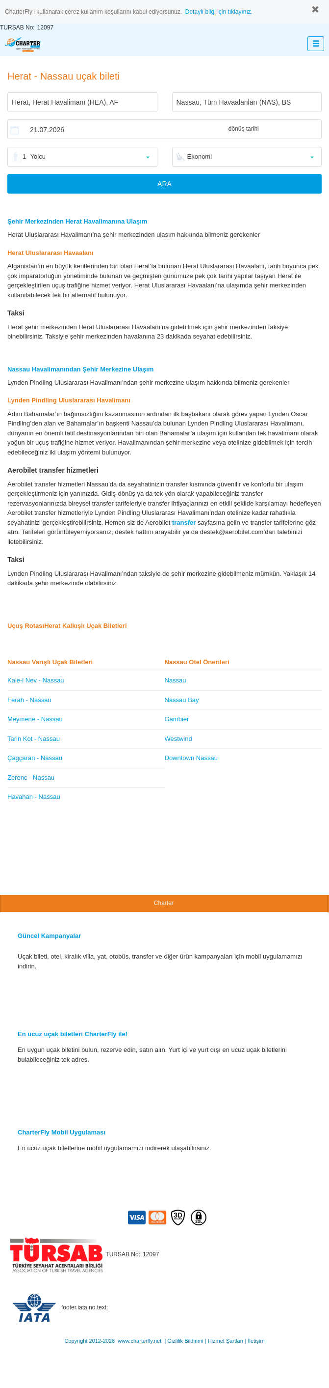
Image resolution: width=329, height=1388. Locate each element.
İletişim (256, 1341)
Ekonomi (199, 156)
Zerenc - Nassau (30, 777)
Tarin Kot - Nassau (33, 738)
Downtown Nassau (191, 758)
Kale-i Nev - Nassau (35, 680)
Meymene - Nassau (35, 719)
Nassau (175, 680)
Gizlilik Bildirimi (185, 1341)
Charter (164, 903)
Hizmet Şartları (226, 1341)
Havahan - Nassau (33, 796)
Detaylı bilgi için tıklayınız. (219, 11)
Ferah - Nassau (29, 700)
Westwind (178, 738)
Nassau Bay (182, 700)
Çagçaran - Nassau (34, 758)
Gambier (177, 719)
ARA (164, 184)
